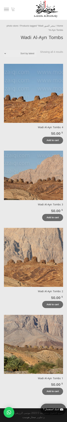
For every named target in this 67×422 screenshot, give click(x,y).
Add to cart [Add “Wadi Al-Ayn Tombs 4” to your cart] (52, 140)
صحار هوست (29, 417)
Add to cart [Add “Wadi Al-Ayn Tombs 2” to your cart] (52, 304)
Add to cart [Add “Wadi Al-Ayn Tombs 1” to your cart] (52, 391)
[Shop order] (20, 53)
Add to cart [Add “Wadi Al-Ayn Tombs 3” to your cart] (52, 217)
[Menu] (6, 10)
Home (60, 25)
